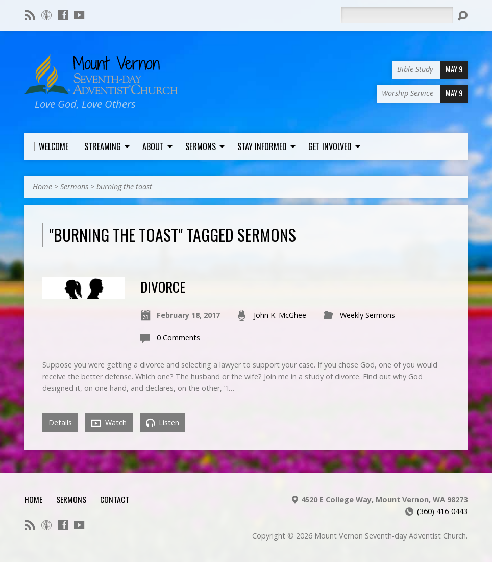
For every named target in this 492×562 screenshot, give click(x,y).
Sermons (74, 186)
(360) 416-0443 (442, 511)
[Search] (396, 15)
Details (60, 422)
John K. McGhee (280, 315)
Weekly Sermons (367, 315)
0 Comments (178, 338)
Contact (114, 499)
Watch (109, 423)
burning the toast (124, 186)
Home (42, 186)
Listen (162, 422)
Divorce (162, 286)
